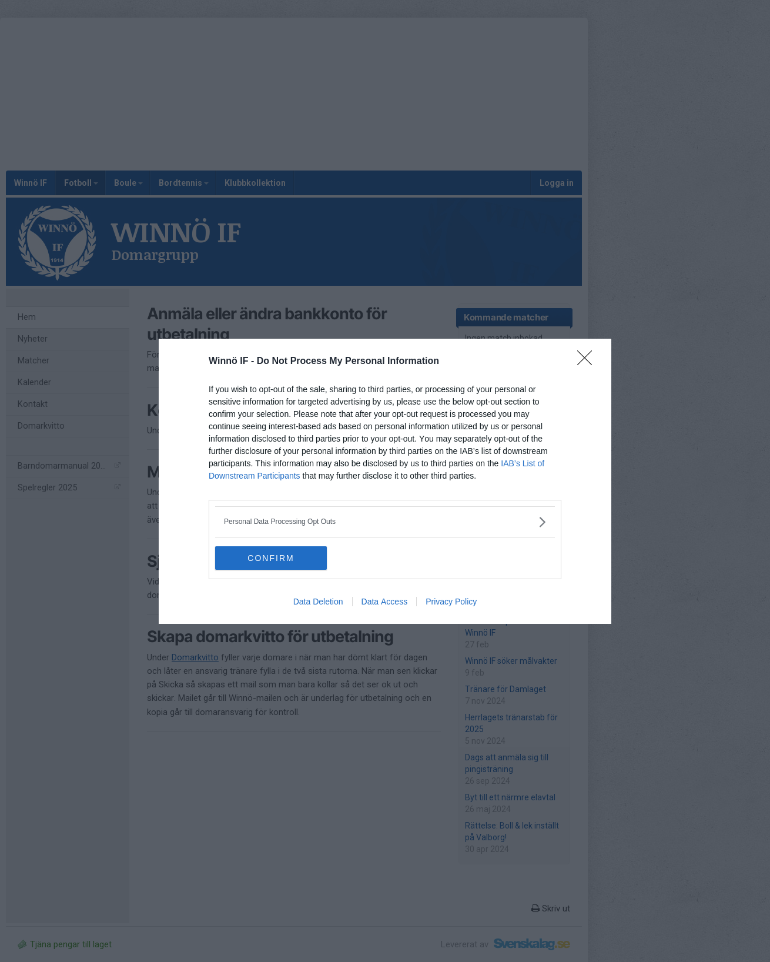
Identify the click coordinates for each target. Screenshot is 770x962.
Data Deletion (318, 601)
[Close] (588, 361)
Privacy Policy (451, 601)
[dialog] (385, 481)
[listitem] (385, 522)
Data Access (384, 601)
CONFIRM (270, 558)
